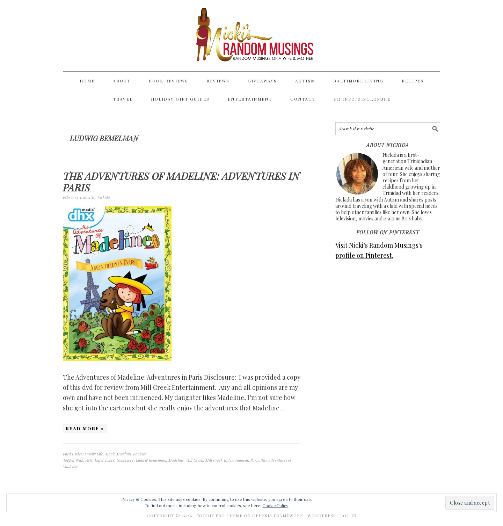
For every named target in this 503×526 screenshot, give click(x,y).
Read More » (85, 428)
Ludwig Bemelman (151, 460)
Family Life (94, 453)
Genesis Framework (277, 515)
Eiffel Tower (105, 460)
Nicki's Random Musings (251, 35)
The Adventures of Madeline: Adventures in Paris (181, 181)
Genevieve (125, 460)
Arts (89, 460)
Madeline (176, 460)
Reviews (139, 453)
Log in (348, 515)
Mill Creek (194, 460)
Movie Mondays (118, 453)
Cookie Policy (275, 505)
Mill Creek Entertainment (226, 460)
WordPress (321, 515)
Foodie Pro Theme (219, 515)
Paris (254, 460)
